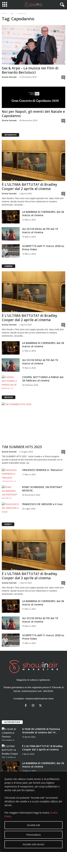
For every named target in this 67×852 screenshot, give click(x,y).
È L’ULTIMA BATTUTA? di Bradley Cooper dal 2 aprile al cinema (29, 186)
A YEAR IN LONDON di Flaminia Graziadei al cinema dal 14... (41, 730)
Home (4, 13)
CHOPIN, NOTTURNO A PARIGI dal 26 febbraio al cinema (42, 378)
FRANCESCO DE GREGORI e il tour (42, 504)
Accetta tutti (33, 825)
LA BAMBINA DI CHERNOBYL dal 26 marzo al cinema (43, 213)
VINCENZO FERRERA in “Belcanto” (42, 470)
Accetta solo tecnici (33, 844)
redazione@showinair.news (39, 698)
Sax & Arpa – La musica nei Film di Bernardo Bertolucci (30, 70)
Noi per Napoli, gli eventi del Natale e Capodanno (33, 113)
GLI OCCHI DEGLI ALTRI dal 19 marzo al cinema (40, 230)
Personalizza (33, 834)
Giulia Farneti (9, 77)
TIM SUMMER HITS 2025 (22, 447)
